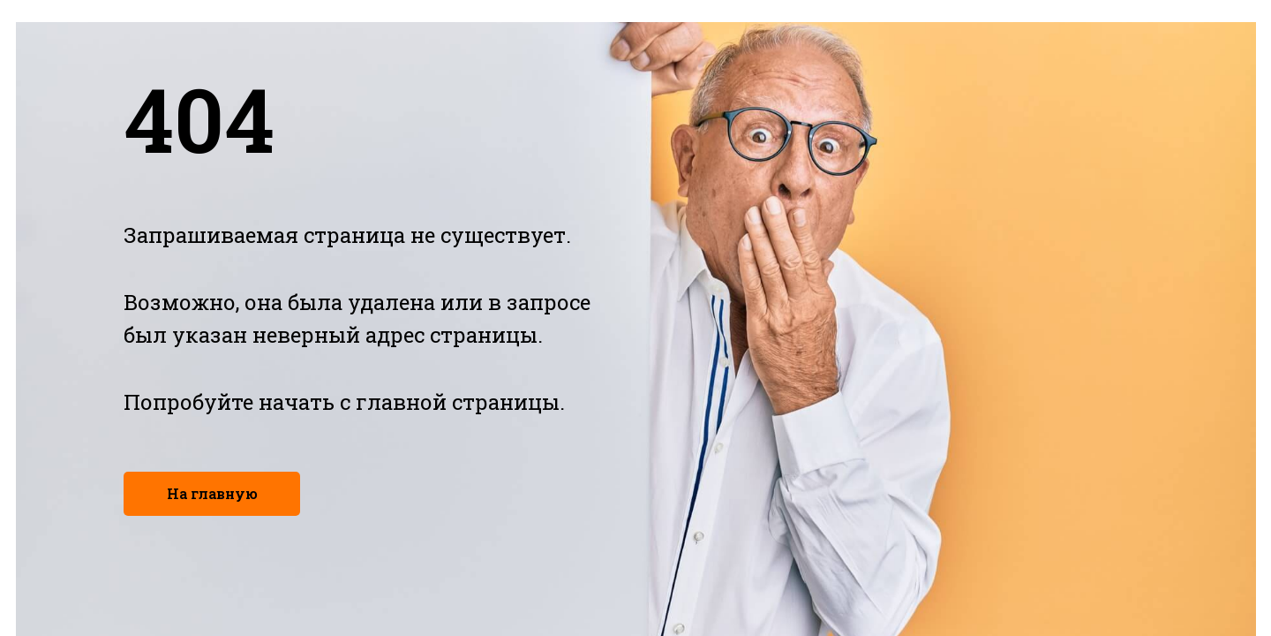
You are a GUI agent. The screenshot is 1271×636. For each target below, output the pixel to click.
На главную (212, 493)
